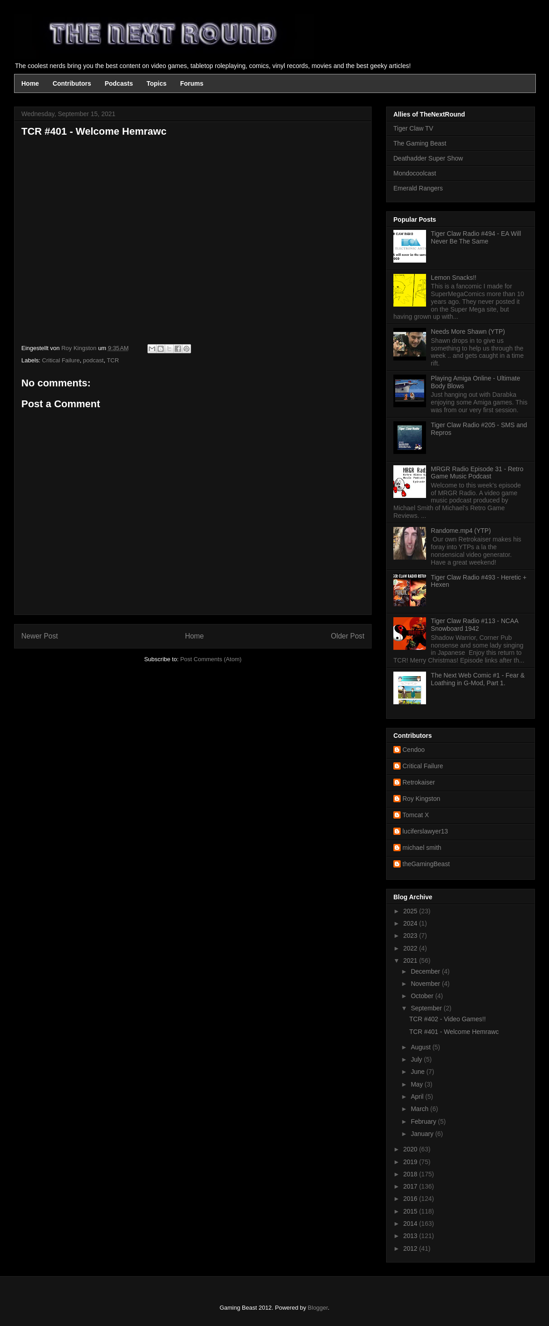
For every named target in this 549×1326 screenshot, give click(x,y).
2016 (411, 1198)
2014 (411, 1223)
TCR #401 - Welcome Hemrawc (454, 1031)
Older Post (347, 636)
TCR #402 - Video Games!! (447, 1019)
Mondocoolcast (414, 173)
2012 (411, 1248)
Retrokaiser (418, 782)
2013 (411, 1235)
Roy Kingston (421, 798)
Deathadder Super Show (428, 158)
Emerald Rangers (418, 188)
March (420, 1108)
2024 (411, 923)
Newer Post (39, 636)
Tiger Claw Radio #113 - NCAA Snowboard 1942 (474, 624)
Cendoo (413, 749)
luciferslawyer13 (425, 831)
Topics (157, 83)
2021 (411, 960)
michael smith (421, 847)
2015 (411, 1211)
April (418, 1096)
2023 (411, 935)
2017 (411, 1186)
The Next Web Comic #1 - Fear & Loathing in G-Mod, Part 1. (478, 679)
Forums (191, 83)
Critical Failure (61, 360)
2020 (411, 1149)
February (424, 1121)
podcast (93, 360)
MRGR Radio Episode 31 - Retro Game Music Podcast (477, 472)
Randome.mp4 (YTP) (461, 530)
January (423, 1133)
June (418, 1071)
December (426, 971)
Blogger (318, 1307)
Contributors (72, 83)
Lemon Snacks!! (453, 277)
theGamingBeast (426, 864)
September (427, 1008)
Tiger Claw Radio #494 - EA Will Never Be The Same (476, 237)
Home (30, 83)
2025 (411, 911)
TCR (113, 360)
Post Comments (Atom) (210, 659)
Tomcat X (415, 815)
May (417, 1084)
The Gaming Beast (419, 143)
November (426, 983)
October (423, 995)
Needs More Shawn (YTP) (468, 331)
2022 (411, 948)
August (421, 1047)
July (417, 1059)
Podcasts (119, 83)
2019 (411, 1161)
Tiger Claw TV (413, 128)
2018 (411, 1174)
